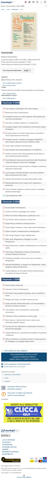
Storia (6, 378)
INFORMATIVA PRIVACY (10, 452)
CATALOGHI (6, 442)
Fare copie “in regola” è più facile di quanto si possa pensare (20, 394)
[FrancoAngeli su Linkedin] (5, 436)
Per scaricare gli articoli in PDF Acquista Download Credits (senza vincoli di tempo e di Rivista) (24, 357)
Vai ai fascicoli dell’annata (12, 70)
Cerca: (3, 6)
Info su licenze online (9, 85)
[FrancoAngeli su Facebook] (2, 436)
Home (2, 9)
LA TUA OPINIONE (8, 440)
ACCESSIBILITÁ (7, 454)
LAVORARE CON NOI (9, 447)
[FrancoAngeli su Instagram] (7, 436)
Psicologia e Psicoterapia (12, 374)
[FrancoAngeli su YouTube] (9, 436)
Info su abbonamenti (9, 98)
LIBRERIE (5, 449)
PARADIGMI (15, 9)
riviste (8, 9)
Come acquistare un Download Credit (17, 364)
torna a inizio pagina (24, 477)
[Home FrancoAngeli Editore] (8, 2)
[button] (25, 2)
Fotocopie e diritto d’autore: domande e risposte (17, 388)
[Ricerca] (46, 6)
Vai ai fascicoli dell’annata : (16, 351)
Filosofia (7, 381)
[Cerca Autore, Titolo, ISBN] (25, 6)
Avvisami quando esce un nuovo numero (14, 366)
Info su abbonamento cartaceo (12, 83)
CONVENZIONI (7, 445)
